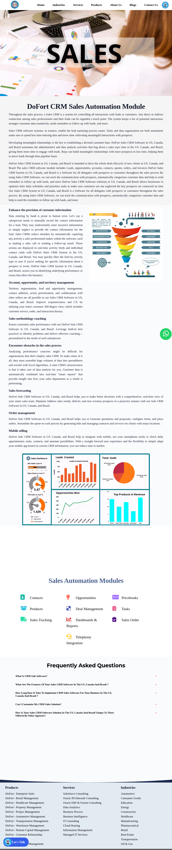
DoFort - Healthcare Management (24, 803)
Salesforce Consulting (75, 793)
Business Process (73, 812)
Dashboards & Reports (81, 622)
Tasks (121, 608)
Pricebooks (125, 597)
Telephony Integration (78, 639)
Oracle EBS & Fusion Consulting (82, 803)
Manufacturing (129, 821)
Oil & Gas (127, 843)
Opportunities (81, 597)
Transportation (129, 839)
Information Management (77, 830)
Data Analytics (71, 807)
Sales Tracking (36, 619)
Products (31, 608)
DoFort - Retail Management (21, 798)
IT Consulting (71, 821)
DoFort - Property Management (23, 807)
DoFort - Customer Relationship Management (23, 837)
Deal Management (84, 608)
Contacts (31, 597)
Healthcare (127, 816)
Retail (124, 830)
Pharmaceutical (130, 825)
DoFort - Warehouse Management (24, 825)
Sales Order (125, 619)
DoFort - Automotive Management (25, 816)
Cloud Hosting (71, 825)
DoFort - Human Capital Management (27, 830)
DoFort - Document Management (24, 843)
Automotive (128, 793)
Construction (128, 812)
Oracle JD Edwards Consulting (81, 798)
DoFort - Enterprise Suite (19, 793)
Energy (125, 807)
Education (127, 803)
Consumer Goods (131, 798)
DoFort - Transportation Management (26, 821)
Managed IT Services (75, 834)
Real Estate (127, 834)
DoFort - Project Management (22, 812)
